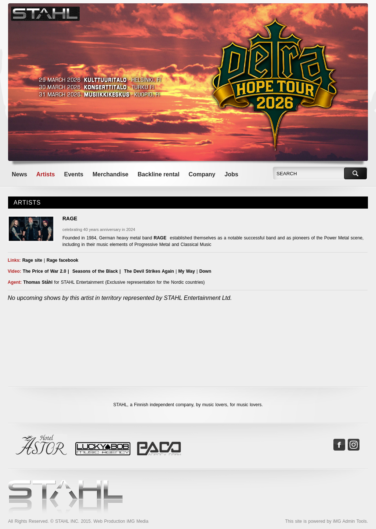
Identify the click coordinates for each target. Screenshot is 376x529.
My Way (186, 271)
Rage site (32, 260)
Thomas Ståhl (38, 282)
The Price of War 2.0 (44, 271)
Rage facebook (62, 260)
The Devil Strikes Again (149, 271)
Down (205, 271)
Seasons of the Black (95, 271)
